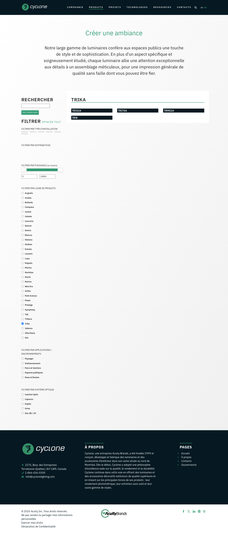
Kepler (28, 403)
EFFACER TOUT (51, 121)
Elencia (28, 235)
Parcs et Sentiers (33, 367)
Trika (27, 323)
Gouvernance (188, 464)
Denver (28, 225)
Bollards (29, 202)
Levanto (28, 253)
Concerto (29, 221)
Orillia (28, 290)
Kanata (28, 248)
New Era (29, 286)
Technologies (137, 7)
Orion (27, 408)
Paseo (27, 300)
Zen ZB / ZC (30, 413)
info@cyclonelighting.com (40, 476)
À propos (186, 457)
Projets (115, 7)
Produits (96, 7)
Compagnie (75, 7)
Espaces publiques (34, 372)
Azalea (28, 197)
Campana (29, 206)
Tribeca (28, 318)
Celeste (28, 216)
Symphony (30, 309)
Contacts (184, 7)
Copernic (29, 399)
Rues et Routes (32, 377)
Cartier (28, 211)
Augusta (29, 192)
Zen (26, 337)
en (202, 7)
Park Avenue (31, 295)
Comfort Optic (31, 394)
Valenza (28, 328)
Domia (28, 230)
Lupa (27, 258)
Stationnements (32, 363)
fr (205, 7)
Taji (26, 314)
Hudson (28, 244)
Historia (28, 239)
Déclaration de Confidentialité (38, 526)
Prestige (29, 304)
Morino (28, 281)
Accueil (185, 453)
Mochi (28, 276)
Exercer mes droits (32, 522)
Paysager (29, 358)
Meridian (29, 272)
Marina (28, 267)
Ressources (162, 7)
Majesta (28, 262)
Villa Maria (30, 332)
